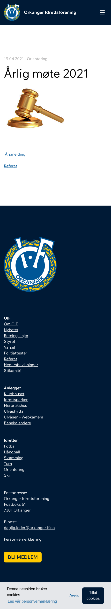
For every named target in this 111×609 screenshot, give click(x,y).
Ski (7, 475)
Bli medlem (23, 557)
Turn (8, 463)
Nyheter (11, 329)
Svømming (13, 457)
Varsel (9, 347)
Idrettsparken (16, 399)
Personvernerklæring (23, 539)
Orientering (14, 469)
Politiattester (15, 353)
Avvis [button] (74, 595)
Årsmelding (15, 154)
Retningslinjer (16, 335)
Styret (9, 341)
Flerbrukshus (15, 405)
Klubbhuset (14, 393)
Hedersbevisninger (21, 364)
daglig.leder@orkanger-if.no (29, 527)
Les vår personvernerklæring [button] (32, 601)
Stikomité (12, 370)
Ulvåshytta (13, 411)
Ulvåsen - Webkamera (23, 417)
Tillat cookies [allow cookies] (93, 596)
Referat (10, 165)
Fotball (10, 446)
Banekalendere (17, 422)
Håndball (12, 451)
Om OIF (11, 323)
